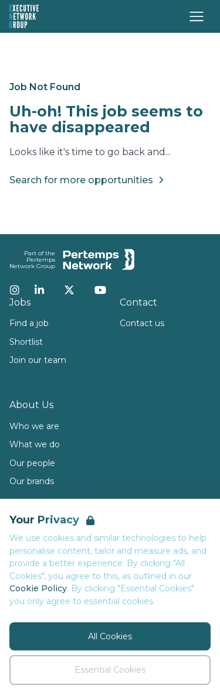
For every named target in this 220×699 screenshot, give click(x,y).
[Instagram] (15, 289)
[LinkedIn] (39, 289)
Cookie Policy (38, 588)
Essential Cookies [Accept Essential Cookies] (110, 669)
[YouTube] (100, 289)
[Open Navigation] (196, 16)
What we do (34, 444)
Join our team (37, 360)
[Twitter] (69, 289)
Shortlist (26, 342)
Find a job (29, 323)
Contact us (142, 323)
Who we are (34, 426)
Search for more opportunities (88, 180)
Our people (32, 463)
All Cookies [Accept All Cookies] (110, 636)
